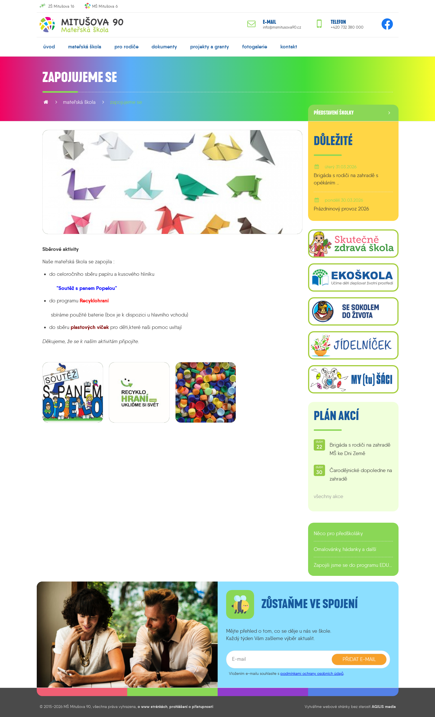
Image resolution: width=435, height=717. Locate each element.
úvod (49, 47)
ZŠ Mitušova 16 (61, 6)
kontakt (288, 47)
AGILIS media (384, 706)
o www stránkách (152, 706)
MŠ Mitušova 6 (105, 6)
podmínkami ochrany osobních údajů (311, 673)
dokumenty (164, 47)
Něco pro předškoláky (338, 533)
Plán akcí (336, 416)
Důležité (333, 141)
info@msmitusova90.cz (282, 27)
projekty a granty (209, 47)
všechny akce (328, 496)
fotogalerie (254, 47)
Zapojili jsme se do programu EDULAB (353, 565)
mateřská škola (84, 47)
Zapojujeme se (126, 102)
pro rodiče (126, 47)
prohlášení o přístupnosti (191, 706)
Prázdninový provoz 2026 (341, 209)
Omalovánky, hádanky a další (345, 549)
